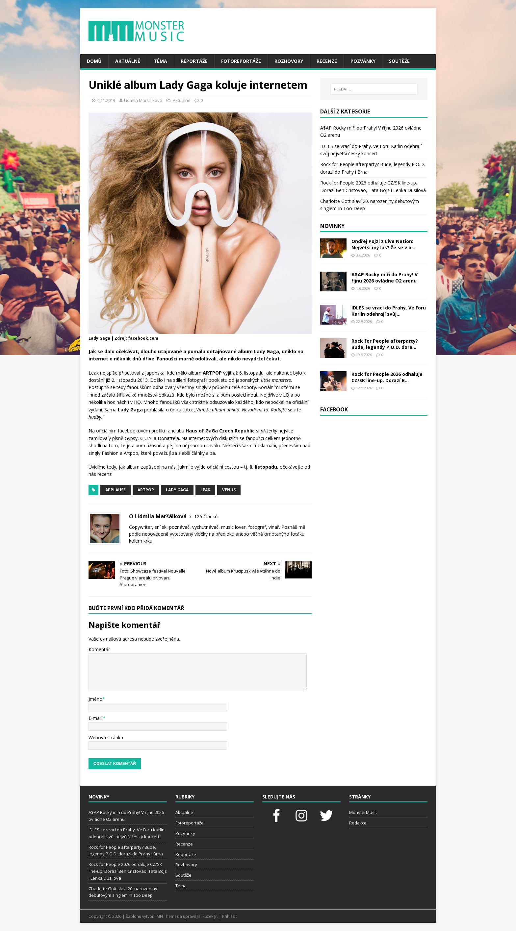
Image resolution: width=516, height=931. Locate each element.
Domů (94, 61)
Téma (160, 61)
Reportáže (194, 61)
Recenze (327, 61)
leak (205, 490)
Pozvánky (362, 61)
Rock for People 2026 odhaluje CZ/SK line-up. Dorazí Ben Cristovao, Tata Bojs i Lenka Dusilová (128, 871)
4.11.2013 (106, 100)
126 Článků (206, 516)
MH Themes (168, 916)
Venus (229, 490)
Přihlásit (229, 916)
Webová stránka (106, 737)
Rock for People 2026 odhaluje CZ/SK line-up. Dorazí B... (387, 377)
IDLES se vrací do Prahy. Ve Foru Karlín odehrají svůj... (388, 311)
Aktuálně (127, 61)
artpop (146, 490)
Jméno (95, 699)
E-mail (96, 718)
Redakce (358, 823)
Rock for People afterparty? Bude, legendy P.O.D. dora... (384, 344)
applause (115, 490)
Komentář (99, 649)
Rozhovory (288, 61)
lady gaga (177, 490)
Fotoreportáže (241, 61)
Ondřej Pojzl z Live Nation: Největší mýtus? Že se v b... (383, 244)
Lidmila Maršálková (143, 100)
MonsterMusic (363, 812)
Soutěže (399, 61)
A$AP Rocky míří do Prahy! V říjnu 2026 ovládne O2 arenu (384, 277)
